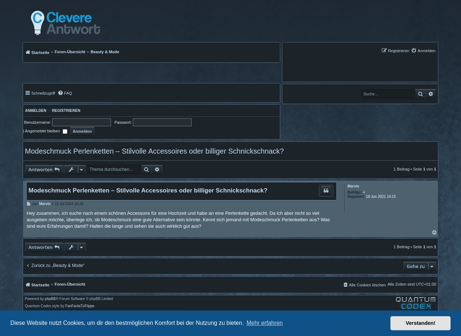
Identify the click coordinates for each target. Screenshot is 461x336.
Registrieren (66, 110)
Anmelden (34, 110)
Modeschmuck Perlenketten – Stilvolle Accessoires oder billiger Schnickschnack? (154, 151)
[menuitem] (423, 50)
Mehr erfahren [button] (264, 323)
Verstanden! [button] (420, 323)
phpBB (50, 299)
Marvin (353, 186)
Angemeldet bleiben (46, 131)
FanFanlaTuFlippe (79, 306)
